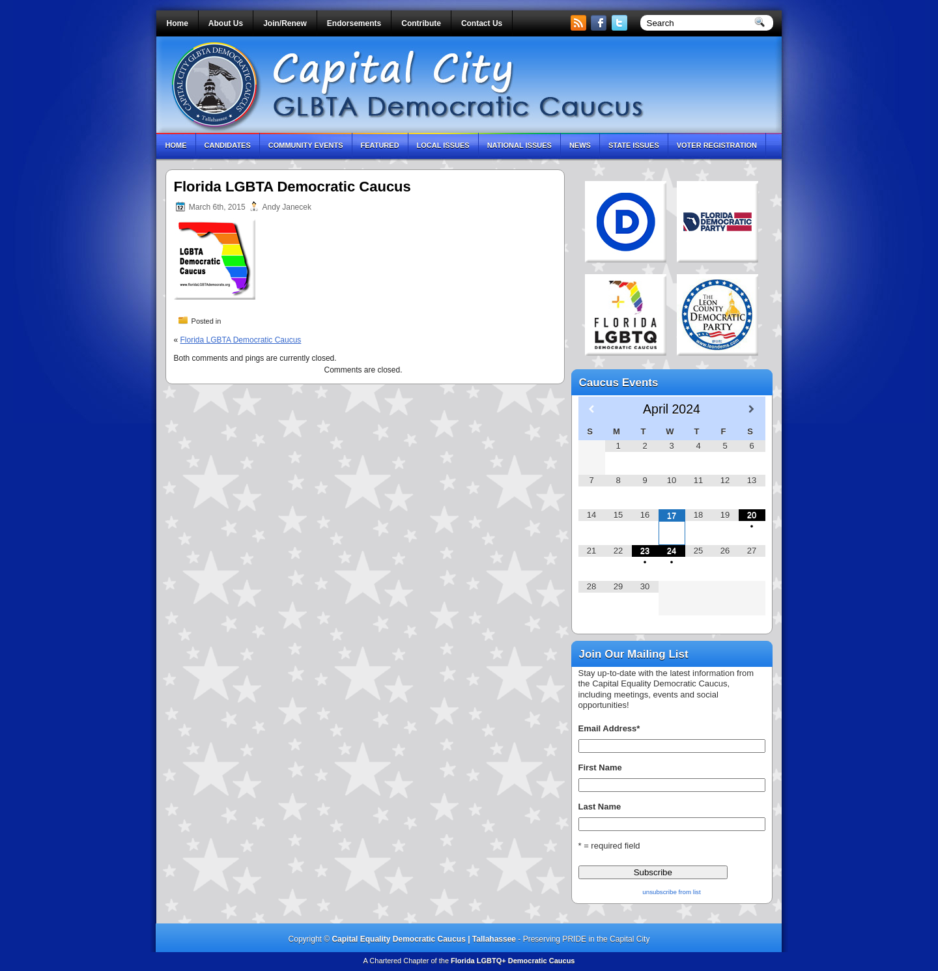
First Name (600, 767)
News (580, 145)
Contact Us (481, 23)
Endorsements (354, 23)
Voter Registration (717, 145)
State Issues (633, 145)
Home (177, 23)
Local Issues (443, 145)
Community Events (305, 145)
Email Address (609, 728)
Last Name (599, 806)
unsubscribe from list (671, 891)
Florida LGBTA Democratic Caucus (241, 340)
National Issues (519, 145)
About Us (225, 23)
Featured (380, 145)
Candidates (228, 145)
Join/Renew (285, 23)
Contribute (421, 23)
